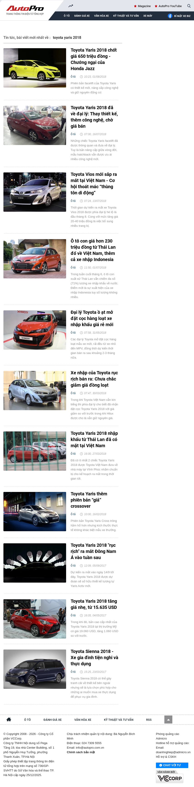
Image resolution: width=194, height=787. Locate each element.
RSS (149, 719)
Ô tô (67, 15)
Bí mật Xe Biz (179, 16)
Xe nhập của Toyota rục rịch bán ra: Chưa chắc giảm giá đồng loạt (94, 379)
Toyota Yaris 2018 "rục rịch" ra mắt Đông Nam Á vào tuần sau (93, 551)
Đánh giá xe (82, 15)
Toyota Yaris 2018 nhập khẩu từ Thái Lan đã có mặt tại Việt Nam (94, 439)
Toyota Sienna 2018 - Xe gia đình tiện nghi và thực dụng (94, 657)
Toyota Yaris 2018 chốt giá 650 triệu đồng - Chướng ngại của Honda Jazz (94, 59)
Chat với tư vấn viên (170, 765)
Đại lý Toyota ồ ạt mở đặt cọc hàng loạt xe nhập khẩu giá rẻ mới (92, 318)
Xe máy (147, 15)
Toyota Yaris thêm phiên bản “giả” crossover (89, 500)
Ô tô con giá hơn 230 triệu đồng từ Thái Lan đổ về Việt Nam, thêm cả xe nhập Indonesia (93, 250)
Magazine (144, 6)
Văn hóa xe (101, 15)
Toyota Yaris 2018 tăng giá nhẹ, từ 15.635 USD (94, 604)
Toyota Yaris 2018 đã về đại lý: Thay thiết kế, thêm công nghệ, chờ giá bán (94, 117)
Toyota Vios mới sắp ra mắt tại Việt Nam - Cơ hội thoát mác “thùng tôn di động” (94, 183)
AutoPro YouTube (170, 6)
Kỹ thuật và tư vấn (126, 15)
